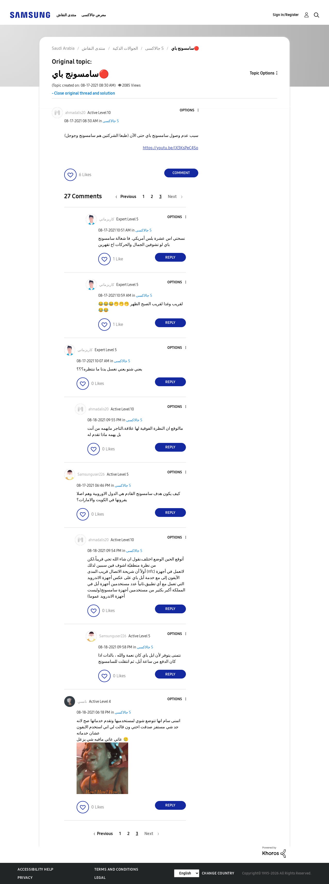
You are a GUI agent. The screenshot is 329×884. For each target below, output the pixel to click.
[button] (189, 110)
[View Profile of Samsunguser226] (91, 474)
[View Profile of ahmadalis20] (75, 113)
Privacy (25, 877)
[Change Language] (186, 873)
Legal (99, 877)
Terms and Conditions (116, 869)
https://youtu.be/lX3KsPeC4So (170, 147)
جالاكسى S (111, 121)
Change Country (218, 873)
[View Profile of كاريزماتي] (106, 219)
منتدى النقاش (66, 15)
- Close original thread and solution (83, 93)
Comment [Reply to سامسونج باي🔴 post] (181, 173)
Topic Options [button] (262, 73)
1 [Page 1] (143, 196)
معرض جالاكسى (93, 15)
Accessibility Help (35, 869)
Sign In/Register (286, 15)
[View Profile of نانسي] (82, 701)
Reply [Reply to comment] (170, 257)
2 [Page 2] (152, 196)
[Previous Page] (127, 196)
